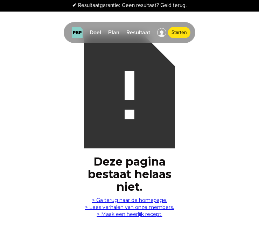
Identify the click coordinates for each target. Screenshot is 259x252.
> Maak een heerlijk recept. (129, 214)
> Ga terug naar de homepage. (129, 200)
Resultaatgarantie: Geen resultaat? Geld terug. (129, 5)
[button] (161, 32)
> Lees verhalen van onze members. (129, 207)
